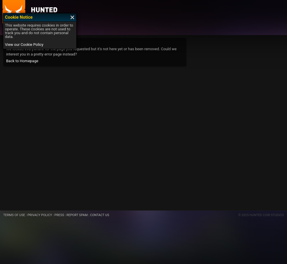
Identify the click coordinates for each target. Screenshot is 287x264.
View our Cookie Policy (24, 44)
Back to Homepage (22, 61)
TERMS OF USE (14, 215)
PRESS (59, 215)
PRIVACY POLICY (39, 215)
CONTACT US (99, 215)
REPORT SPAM (76, 215)
